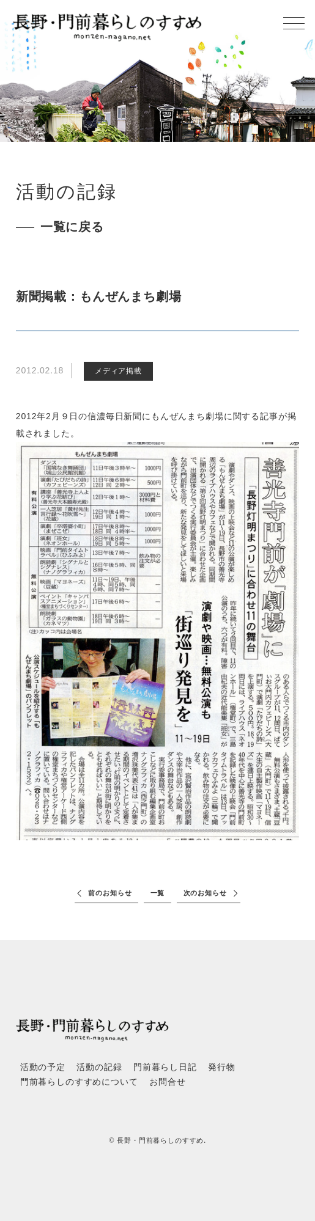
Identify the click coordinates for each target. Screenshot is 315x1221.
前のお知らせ (110, 893)
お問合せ (167, 1082)
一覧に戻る (72, 226)
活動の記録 (99, 1067)
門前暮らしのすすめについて (79, 1082)
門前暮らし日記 (165, 1067)
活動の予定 (42, 1067)
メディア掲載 (118, 371)
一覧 (157, 893)
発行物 (221, 1067)
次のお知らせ (205, 893)
